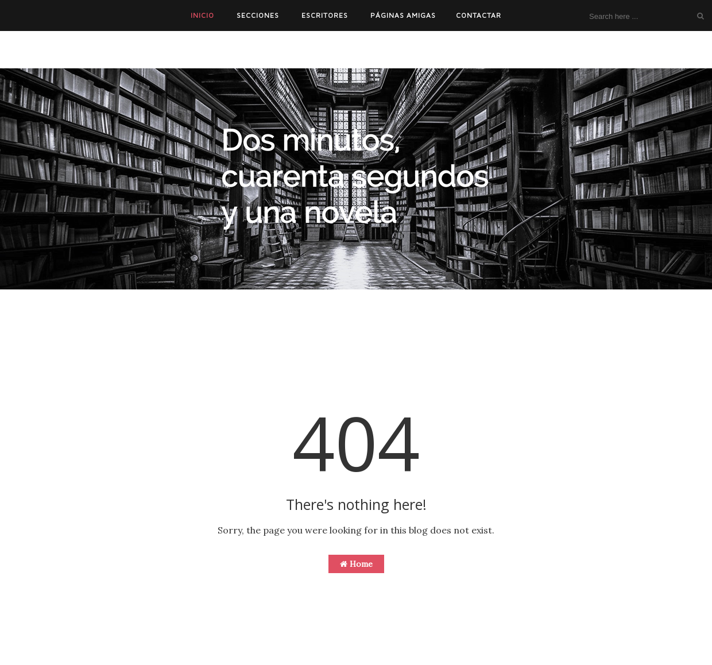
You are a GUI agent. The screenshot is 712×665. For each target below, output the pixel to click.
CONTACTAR (478, 15)
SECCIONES (258, 15)
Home (356, 564)
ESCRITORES (324, 15)
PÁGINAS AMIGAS (403, 15)
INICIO (202, 15)
